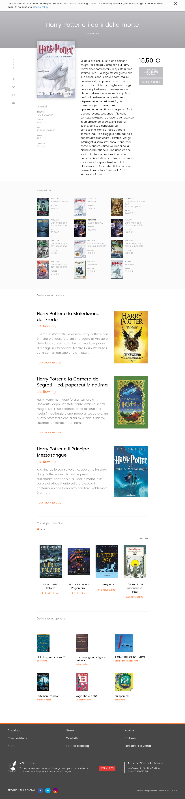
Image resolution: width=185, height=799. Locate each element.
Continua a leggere (50, 363)
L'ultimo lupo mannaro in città (135, 588)
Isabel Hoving (82, 664)
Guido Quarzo (134, 597)
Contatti (72, 738)
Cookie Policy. (41, 7)
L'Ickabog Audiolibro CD (52, 657)
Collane (130, 738)
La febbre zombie (48, 696)
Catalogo (14, 730)
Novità (129, 730)
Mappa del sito (151, 791)
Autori (12, 745)
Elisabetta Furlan (83, 700)
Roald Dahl (120, 700)
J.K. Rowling (92, 34)
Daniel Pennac (121, 661)
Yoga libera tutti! (86, 696)
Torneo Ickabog (77, 745)
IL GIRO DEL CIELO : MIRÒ (130, 657)
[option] (51, 569)
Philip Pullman (51, 593)
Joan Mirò (133, 661)
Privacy (139, 791)
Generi (71, 730)
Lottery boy (107, 584)
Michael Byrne (106, 590)
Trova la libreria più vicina (151, 72)
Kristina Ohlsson (44, 700)
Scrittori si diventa (137, 745)
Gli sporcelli (122, 696)
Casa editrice (18, 738)
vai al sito (107, 768)
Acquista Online (150, 82)
